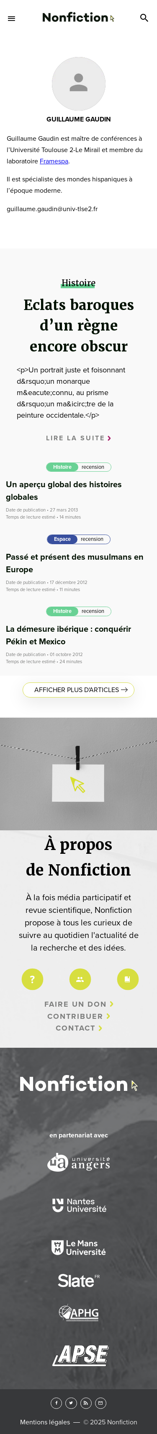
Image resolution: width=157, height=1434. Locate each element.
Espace (62, 539)
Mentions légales (45, 1422)
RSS (86, 1403)
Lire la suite (75, 438)
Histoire (62, 467)
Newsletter (100, 1403)
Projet (31, 973)
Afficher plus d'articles (76, 690)
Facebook (56, 1403)
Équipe (78, 973)
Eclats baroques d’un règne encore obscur (78, 326)
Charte (126, 973)
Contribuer (75, 1016)
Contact (75, 1028)
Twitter (71, 1403)
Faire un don (75, 1004)
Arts (78, 54)
